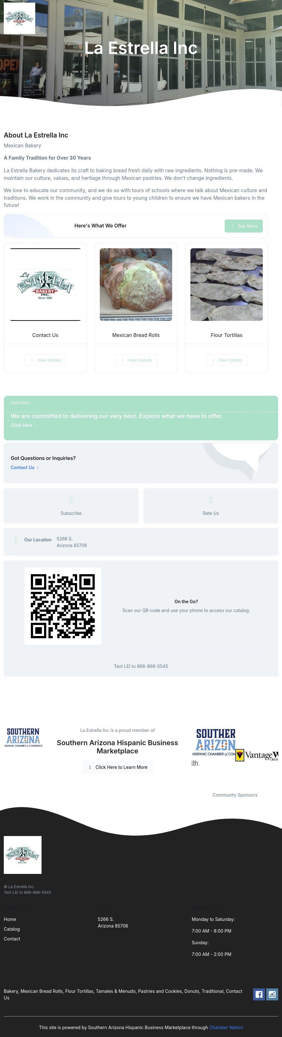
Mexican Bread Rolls (136, 335)
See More (244, 226)
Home (10, 919)
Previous (187, 755)
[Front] (21, 18)
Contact (12, 938)
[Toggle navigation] (272, 18)
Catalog (12, 929)
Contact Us (45, 335)
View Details (45, 359)
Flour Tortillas (227, 335)
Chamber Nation (226, 1027)
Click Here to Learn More (117, 767)
